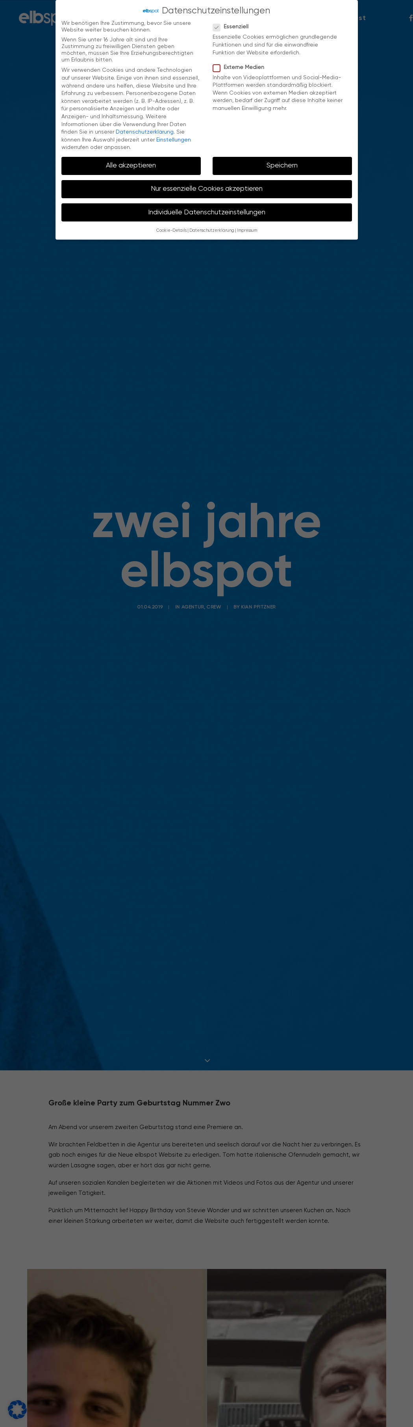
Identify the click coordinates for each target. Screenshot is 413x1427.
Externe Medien (241, 67)
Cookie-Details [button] (171, 231)
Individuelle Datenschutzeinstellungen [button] (206, 212)
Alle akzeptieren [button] (131, 165)
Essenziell (233, 27)
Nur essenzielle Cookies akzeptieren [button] (207, 188)
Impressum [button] (247, 231)
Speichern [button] (282, 165)
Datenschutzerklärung (145, 132)
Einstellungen (173, 140)
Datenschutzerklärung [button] (211, 231)
